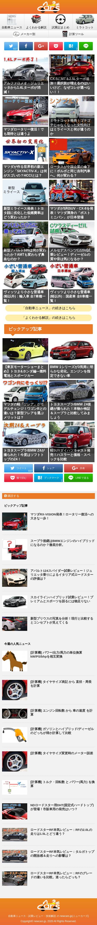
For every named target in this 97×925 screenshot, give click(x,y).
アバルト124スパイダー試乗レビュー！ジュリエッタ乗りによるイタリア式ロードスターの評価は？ (61, 574)
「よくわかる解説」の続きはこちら (48, 317)
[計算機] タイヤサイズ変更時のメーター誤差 (61, 753)
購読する (11, 495)
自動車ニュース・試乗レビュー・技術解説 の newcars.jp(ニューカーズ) (48, 916)
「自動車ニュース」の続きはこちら (48, 308)
